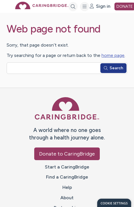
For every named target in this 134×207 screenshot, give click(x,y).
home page (113, 55)
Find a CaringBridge (67, 177)
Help (67, 187)
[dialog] (114, 203)
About (67, 197)
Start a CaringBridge (67, 167)
